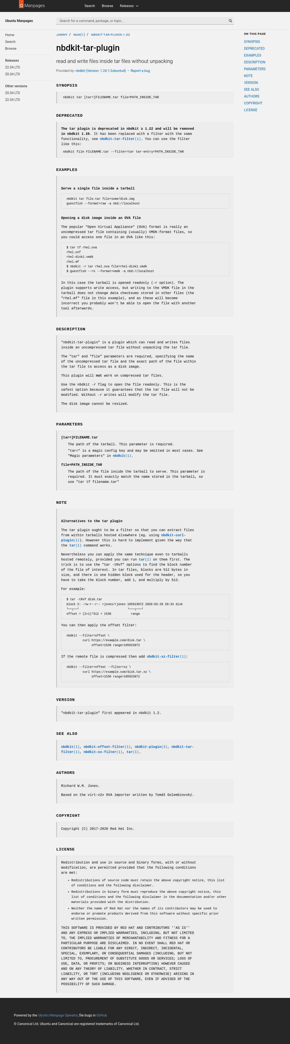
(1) (120, 139)
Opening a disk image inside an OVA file (101, 218)
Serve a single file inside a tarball (98, 189)
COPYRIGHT (253, 103)
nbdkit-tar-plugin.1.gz (110, 34)
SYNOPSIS (252, 42)
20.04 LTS (12, 74)
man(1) (79, 34)
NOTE (248, 76)
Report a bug (140, 71)
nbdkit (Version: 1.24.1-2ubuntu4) (101, 71)
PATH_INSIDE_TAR (81, 465)
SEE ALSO (251, 89)
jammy (61, 34)
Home (9, 35)
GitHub (101, 1015)
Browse (107, 6)
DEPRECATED (254, 49)
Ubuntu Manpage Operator (58, 1015)
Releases (127, 6)
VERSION (251, 83)
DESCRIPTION (254, 62)
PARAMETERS (255, 69)
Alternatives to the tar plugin (91, 521)
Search (90, 6)
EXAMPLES (252, 55)
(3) (151, 747)
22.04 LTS (12, 67)
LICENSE (250, 110)
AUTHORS (251, 96)
